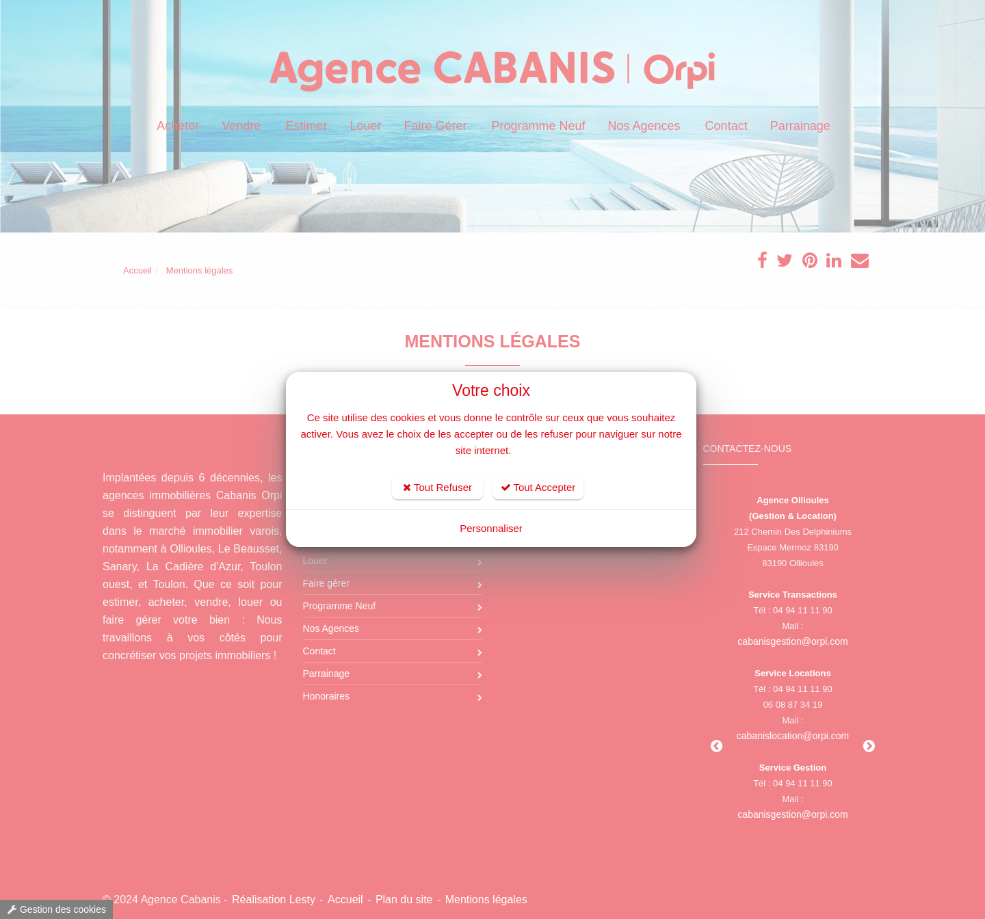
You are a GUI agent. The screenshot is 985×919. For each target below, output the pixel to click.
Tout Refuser (437, 487)
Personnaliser (491, 528)
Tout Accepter (538, 487)
